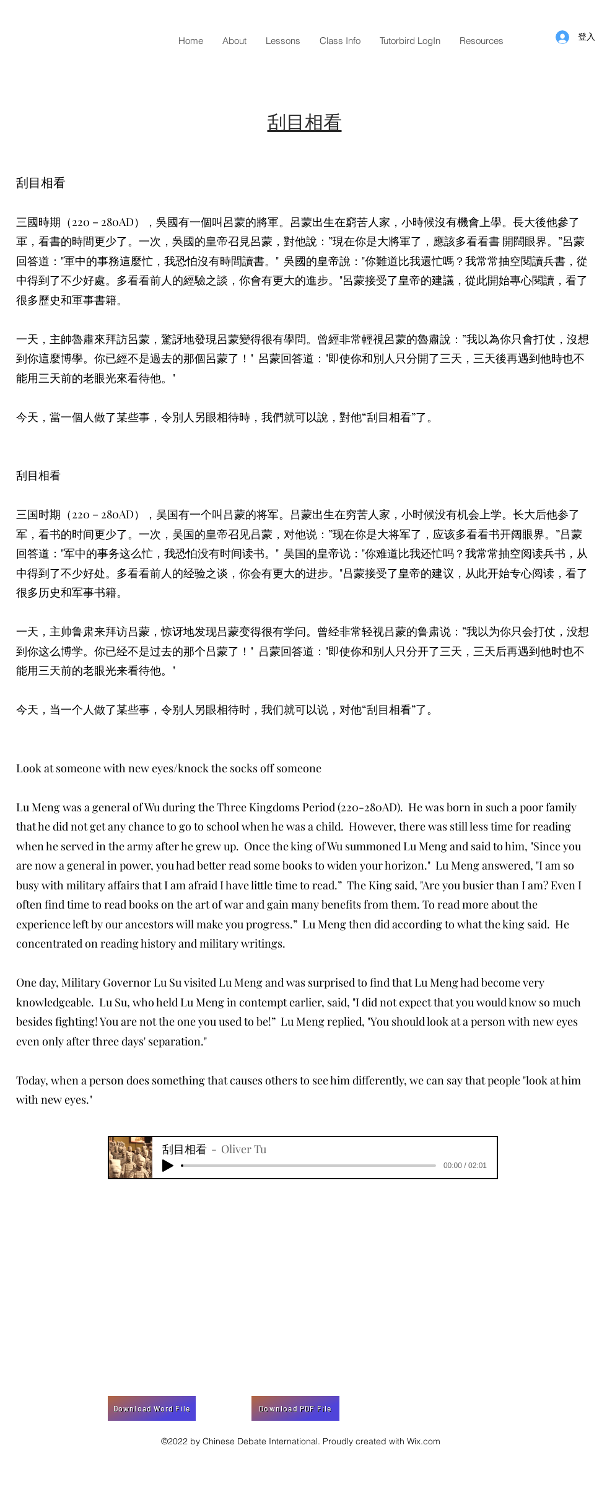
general (111, 807)
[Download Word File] (152, 1408)
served (77, 846)
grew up (216, 846)
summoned (373, 846)
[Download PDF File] (295, 1408)
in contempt (257, 1002)
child (328, 826)
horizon (404, 865)
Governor (127, 982)
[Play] (167, 1165)
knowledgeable (53, 1002)
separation (174, 1041)
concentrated (49, 943)
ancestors (149, 924)
